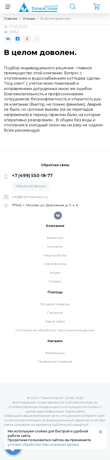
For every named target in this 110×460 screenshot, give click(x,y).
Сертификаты (55, 264)
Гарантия (55, 313)
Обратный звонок (30, 186)
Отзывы (55, 281)
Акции (55, 272)
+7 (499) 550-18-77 (32, 175)
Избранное (55, 353)
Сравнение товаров (55, 361)
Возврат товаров (55, 304)
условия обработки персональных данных (43, 444)
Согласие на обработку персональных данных (55, 330)
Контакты (55, 246)
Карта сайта (55, 321)
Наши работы (55, 255)
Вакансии (55, 238)
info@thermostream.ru (30, 197)
